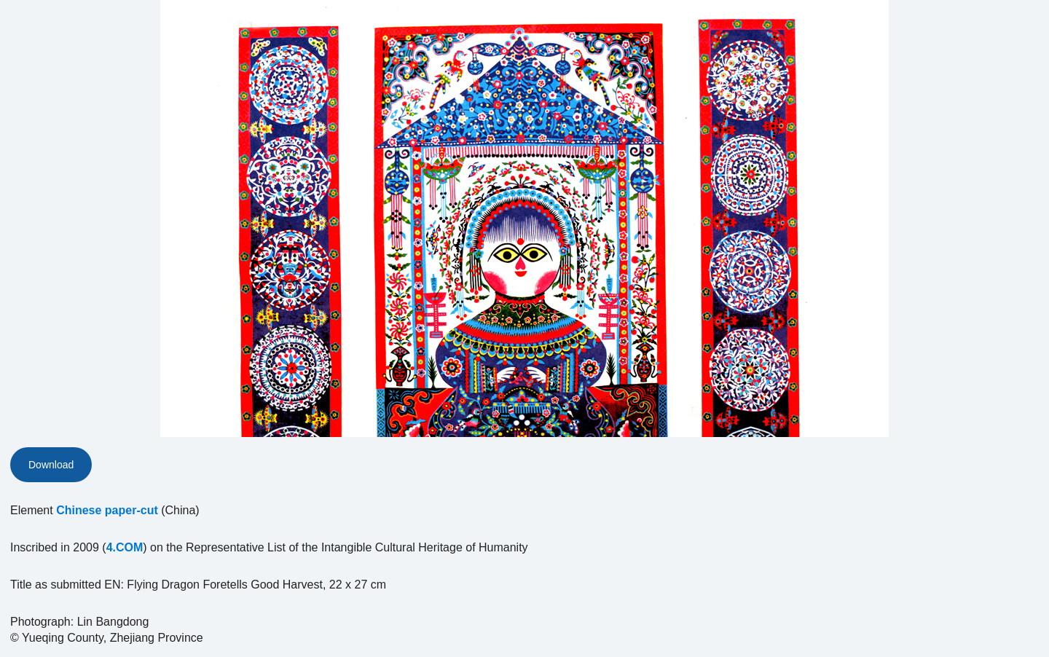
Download (51, 465)
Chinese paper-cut (107, 510)
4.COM (125, 547)
